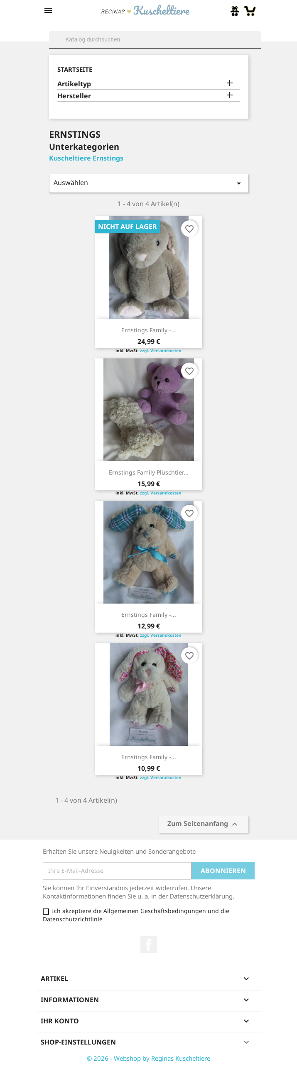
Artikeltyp (74, 84)
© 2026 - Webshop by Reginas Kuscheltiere (148, 1058)
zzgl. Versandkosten (161, 350)
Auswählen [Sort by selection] (149, 183)
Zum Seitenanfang (203, 824)
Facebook (148, 944)
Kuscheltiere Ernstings (86, 158)
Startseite (74, 69)
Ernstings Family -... (148, 330)
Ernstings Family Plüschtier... (149, 472)
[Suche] (155, 39)
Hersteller (74, 96)
